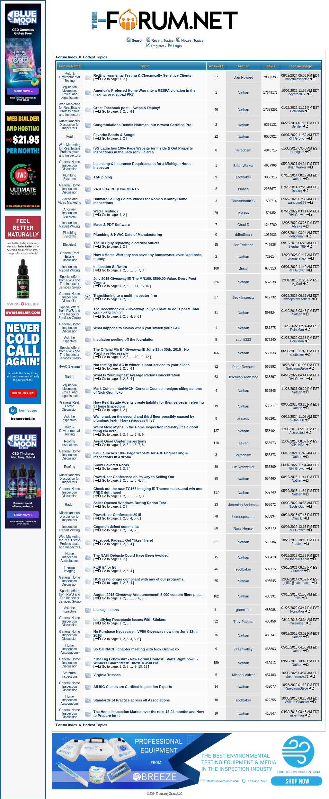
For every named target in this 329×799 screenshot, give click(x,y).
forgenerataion (297, 258)
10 (136, 357)
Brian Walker (243, 166)
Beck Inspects (243, 297)
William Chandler (297, 702)
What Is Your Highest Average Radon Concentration (136, 375)
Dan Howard (243, 77)
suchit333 (243, 339)
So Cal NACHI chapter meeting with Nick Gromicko (136, 649)
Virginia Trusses (107, 675)
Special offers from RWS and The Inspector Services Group (69, 282)
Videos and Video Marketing (69, 200)
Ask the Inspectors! (69, 339)
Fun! (69, 136)
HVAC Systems (69, 366)
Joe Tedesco (243, 245)
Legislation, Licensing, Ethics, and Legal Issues (69, 92)
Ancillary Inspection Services (69, 213)
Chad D (243, 225)
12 (147, 357)
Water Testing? (106, 211)
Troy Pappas (243, 621)
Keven (243, 443)
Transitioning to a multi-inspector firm (125, 295)
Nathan (243, 92)
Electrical (69, 244)
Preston (296, 544)
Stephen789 (297, 246)
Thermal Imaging (70, 569)
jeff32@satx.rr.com (297, 583)
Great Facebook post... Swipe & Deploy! (126, 108)
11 (142, 357)
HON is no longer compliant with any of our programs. (138, 579)
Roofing (69, 466)
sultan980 (297, 420)
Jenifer (297, 126)
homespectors (243, 517)
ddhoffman (243, 234)
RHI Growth (297, 138)
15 (142, 286)
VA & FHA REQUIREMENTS (116, 189)
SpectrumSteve (297, 368)
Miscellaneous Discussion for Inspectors (69, 124)
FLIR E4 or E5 (105, 567)
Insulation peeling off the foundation (124, 339)
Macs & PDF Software (111, 225)
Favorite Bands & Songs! (114, 135)
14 (136, 286)
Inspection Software (110, 267)
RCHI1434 (297, 445)
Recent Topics (162, 40)
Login (175, 46)
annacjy (243, 418)
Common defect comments (116, 526)
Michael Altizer (243, 675)
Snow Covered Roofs (111, 465)
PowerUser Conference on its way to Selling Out (133, 477)
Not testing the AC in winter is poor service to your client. (141, 365)
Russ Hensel (243, 528)
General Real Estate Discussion (69, 256)
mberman (297, 715)
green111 (243, 610)
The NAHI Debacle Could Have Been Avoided (131, 555)
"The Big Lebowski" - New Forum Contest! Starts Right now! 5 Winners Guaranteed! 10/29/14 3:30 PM (145, 661)
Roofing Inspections (69, 443)
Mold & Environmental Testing (69, 77)
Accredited (297, 432)
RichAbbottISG (243, 201)
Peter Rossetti (243, 367)
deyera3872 (297, 94)
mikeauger (297, 623)
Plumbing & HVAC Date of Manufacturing (127, 234)
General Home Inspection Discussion (69, 165)
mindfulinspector (297, 79)
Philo (296, 598)
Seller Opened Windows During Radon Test (129, 503)
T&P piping (102, 177)
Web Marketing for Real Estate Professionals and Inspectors (69, 109)
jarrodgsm (243, 150)
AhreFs (297, 226)
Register (155, 46)
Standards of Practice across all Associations (131, 700)
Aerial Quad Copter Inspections (119, 441)
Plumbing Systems (69, 177)
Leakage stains (106, 610)
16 (147, 286)
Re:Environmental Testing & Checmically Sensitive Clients (142, 75)
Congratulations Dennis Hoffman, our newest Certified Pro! (143, 125)
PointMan (297, 111)
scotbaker (243, 177)
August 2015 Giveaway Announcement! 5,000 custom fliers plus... (148, 595)
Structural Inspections (69, 674)
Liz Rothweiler (243, 467)
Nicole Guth (297, 506)
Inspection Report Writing (69, 224)
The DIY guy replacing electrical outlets (126, 243)
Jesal (243, 269)
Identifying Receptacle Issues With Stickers (129, 620)
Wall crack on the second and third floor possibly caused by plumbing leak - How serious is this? (143, 418)
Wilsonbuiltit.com (297, 559)
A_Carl (297, 284)
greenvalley (243, 649)
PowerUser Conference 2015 (117, 515)
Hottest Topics (192, 40)
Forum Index (66, 57)
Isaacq (243, 189)
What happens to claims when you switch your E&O (137, 328)
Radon (69, 377)
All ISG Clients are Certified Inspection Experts (132, 687)
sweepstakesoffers (297, 299)
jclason (243, 213)
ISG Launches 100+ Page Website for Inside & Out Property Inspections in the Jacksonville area (143, 150)
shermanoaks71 (297, 676)
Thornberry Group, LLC (169, 793)
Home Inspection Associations (69, 557)
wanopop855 (297, 202)
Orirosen (297, 571)
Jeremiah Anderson (243, 377)
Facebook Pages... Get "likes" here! (123, 540)
